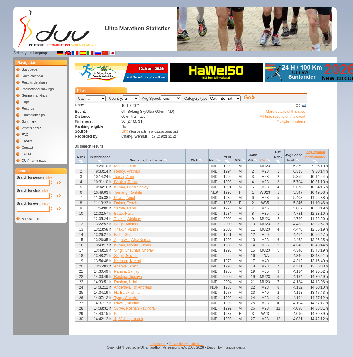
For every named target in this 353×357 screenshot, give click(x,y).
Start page (29, 69)
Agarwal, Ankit (125, 266)
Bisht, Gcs (122, 234)
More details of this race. (286, 111)
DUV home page (34, 160)
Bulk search (30, 219)
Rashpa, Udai (125, 282)
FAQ (25, 134)
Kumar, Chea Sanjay (130, 187)
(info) (48, 177)
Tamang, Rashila (127, 192)
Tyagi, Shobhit (125, 298)
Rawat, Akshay (126, 303)
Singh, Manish (125, 224)
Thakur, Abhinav (127, 219)
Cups (25, 102)
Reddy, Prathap (126, 171)
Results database (34, 82)
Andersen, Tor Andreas (132, 287)
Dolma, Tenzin (125, 203)
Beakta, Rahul (125, 182)
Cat (263, 160)
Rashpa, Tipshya (127, 277)
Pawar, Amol (124, 198)
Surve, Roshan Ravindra (134, 308)
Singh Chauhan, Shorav (133, 250)
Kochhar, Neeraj (127, 261)
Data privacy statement (186, 344)
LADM (26, 154)
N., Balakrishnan (127, 292)
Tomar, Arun (123, 176)
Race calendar (32, 76)
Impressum (158, 344)
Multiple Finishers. (291, 121)
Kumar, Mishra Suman (132, 245)
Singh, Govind (125, 255)
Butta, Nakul (124, 213)
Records (28, 108)
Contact (27, 147)
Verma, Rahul (125, 208)
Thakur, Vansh (125, 229)
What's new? (31, 128)
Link (124, 131)
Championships (33, 115)
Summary (29, 121)
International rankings (38, 89)
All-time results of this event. (283, 116)
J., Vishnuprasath (128, 319)
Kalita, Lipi (122, 313)
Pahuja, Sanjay (126, 271)
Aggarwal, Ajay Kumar (132, 240)
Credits (27, 141)
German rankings (34, 95)
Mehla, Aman (124, 166)
